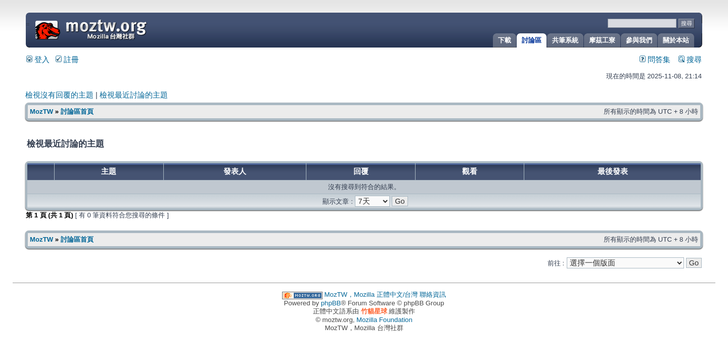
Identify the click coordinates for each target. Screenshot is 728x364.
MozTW (115, 29)
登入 (38, 60)
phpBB (331, 303)
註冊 (67, 60)
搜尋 (690, 60)
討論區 (531, 40)
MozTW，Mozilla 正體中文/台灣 (371, 294)
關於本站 (676, 40)
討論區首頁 (77, 111)
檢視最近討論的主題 (134, 95)
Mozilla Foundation (384, 320)
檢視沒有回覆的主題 (59, 95)
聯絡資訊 (433, 294)
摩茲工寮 (602, 40)
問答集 (655, 60)
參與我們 (639, 40)
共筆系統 (565, 40)
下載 (504, 40)
